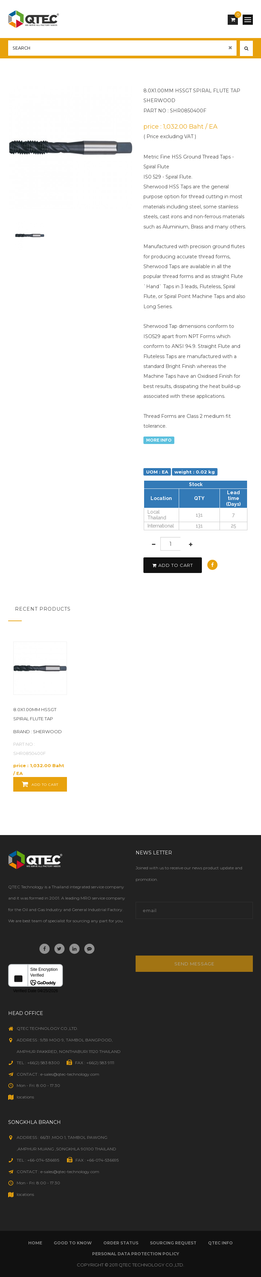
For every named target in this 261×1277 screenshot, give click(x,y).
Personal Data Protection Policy (135, 1253)
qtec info (220, 1242)
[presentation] (182, 940)
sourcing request (173, 1242)
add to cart (172, 565)
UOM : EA (157, 471)
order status (120, 1242)
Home (35, 1242)
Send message (194, 963)
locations (25, 1096)
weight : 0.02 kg (194, 471)
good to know (73, 1242)
